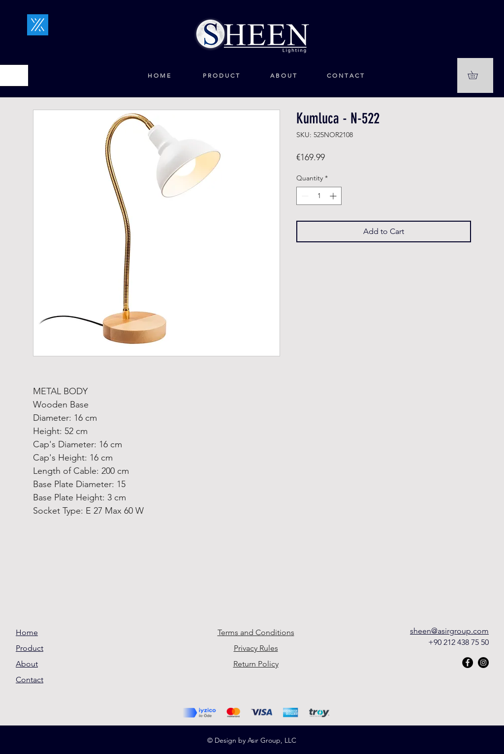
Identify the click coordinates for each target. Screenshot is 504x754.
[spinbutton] (319, 195)
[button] (477, 75)
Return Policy (256, 663)
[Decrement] (304, 195)
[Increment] (334, 195)
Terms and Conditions (256, 632)
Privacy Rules (256, 648)
